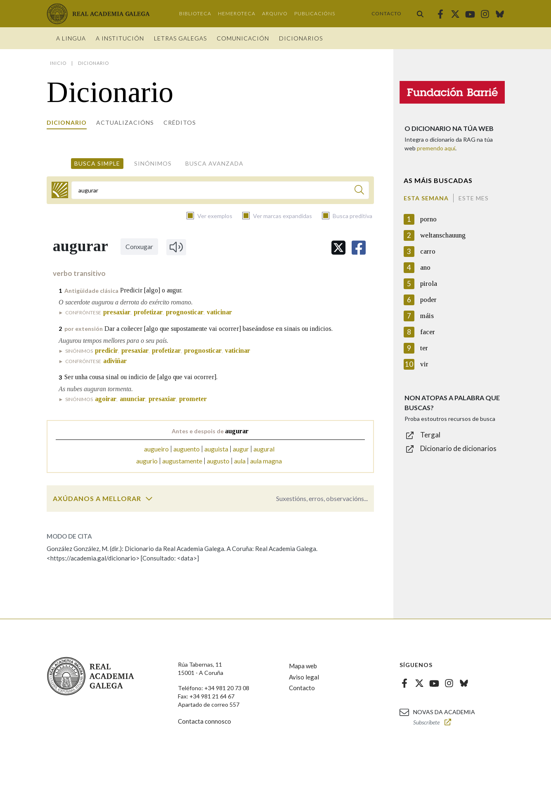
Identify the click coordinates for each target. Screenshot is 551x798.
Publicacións (314, 13)
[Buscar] (359, 191)
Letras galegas (180, 38)
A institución (120, 38)
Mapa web (303, 666)
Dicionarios (301, 38)
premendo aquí (436, 148)
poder (428, 300)
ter (424, 348)
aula (240, 461)
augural (263, 449)
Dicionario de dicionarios (458, 448)
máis (427, 316)
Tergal (430, 434)
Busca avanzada (214, 163)
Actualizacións (125, 122)
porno (428, 219)
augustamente (182, 461)
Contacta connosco (204, 721)
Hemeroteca (236, 13)
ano (425, 267)
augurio (147, 461)
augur (241, 449)
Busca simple (97, 163)
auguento (186, 449)
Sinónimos (153, 163)
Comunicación (243, 38)
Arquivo (275, 13)
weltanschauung (443, 235)
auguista (216, 449)
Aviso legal (304, 677)
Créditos (179, 122)
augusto (218, 461)
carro (427, 251)
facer (427, 332)
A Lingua (71, 38)
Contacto (386, 13)
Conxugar (139, 246)
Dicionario (67, 122)
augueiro (156, 449)
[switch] (149, 498)
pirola (428, 283)
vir (424, 364)
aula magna (266, 461)
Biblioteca (195, 13)
